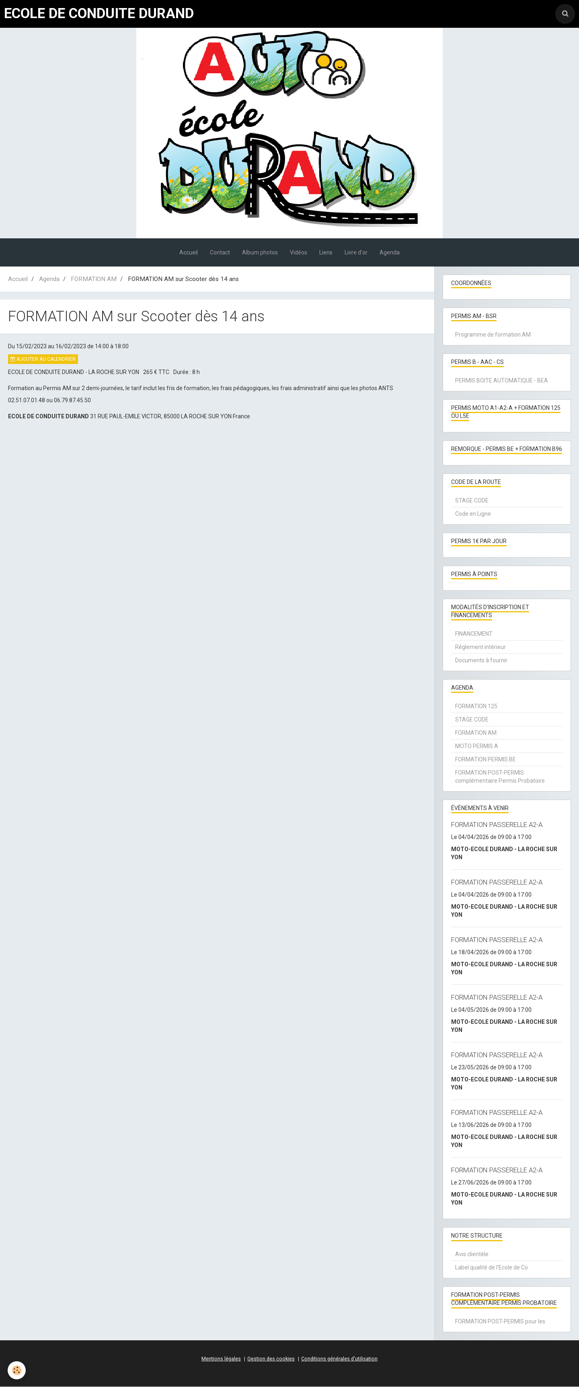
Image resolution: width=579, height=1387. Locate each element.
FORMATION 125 (476, 706)
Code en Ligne (473, 514)
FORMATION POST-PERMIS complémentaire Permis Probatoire (500, 776)
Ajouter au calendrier (43, 359)
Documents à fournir (481, 660)
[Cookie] (17, 1370)
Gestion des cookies (271, 1359)
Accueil (188, 252)
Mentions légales (221, 1359)
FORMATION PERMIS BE (485, 759)
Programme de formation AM (493, 334)
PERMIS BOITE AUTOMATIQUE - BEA (501, 380)
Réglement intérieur (480, 647)
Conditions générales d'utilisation (339, 1359)
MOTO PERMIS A (476, 746)
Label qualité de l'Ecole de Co (491, 1267)
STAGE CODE (472, 500)
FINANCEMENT (474, 633)
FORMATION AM (94, 279)
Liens (326, 252)
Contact (220, 252)
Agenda (390, 252)
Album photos (260, 252)
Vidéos (298, 252)
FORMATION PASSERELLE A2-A (496, 825)
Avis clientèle (472, 1254)
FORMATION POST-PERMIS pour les (500, 1321)
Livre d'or (356, 252)
